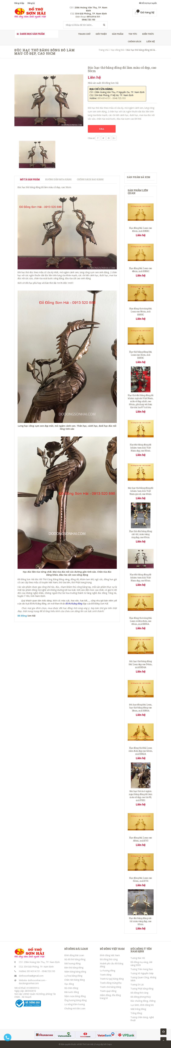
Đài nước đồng (71, 992)
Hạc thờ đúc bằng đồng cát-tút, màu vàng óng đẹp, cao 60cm (140, 534)
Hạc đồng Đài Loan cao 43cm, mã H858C (140, 229)
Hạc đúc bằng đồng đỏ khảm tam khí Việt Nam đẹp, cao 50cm (140, 447)
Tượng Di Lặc (137, 984)
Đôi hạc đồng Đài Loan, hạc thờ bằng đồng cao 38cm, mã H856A (140, 707)
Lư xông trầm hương (74, 1004)
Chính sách (134, 41)
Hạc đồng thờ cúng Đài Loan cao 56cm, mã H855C (140, 311)
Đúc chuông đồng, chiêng (143, 1000)
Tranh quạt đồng (108, 991)
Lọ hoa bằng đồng (73, 975)
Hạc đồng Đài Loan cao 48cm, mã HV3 (140, 839)
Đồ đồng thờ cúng (109, 959)
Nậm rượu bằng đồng (75, 996)
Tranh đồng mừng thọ (110, 982)
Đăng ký (31, 3)
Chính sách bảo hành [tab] (90, 179)
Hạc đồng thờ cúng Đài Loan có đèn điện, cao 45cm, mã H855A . (140, 621)
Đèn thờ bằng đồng (73, 967)
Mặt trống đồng (138, 1009)
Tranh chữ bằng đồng (110, 986)
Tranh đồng (105, 974)
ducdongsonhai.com (29, 983)
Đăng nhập (19, 3)
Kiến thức (148, 34)
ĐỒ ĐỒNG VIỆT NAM (112, 948)
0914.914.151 (33, 971)
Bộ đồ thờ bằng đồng (74, 959)
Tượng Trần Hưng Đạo (142, 969)
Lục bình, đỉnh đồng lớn (142, 1004)
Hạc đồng (69, 983)
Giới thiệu (101, 34)
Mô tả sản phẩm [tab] (30, 179)
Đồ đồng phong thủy (141, 996)
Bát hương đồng (72, 963)
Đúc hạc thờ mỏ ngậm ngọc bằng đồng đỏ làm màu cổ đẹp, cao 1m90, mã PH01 (140, 796)
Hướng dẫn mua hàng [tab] (58, 179)
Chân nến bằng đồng (74, 979)
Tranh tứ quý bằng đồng (112, 978)
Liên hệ (150, 41)
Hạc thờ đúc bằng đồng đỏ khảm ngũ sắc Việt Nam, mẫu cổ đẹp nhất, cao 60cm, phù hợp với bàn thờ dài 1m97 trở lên (140, 401)
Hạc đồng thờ (117, 49)
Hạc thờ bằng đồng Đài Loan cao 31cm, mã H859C (140, 354)
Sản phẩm (117, 34)
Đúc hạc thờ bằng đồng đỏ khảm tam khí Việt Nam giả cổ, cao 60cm (140, 490)
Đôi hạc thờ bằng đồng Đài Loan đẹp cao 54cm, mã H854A (140, 664)
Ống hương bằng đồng (75, 1000)
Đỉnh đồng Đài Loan (74, 955)
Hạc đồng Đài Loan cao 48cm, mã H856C (140, 270)
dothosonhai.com (36, 980)
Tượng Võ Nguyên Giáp (142, 973)
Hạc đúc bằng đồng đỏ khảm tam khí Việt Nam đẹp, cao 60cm (140, 577)
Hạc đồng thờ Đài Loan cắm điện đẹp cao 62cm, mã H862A (141, 750)
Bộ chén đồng (71, 988)
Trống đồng (136, 1013)
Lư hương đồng (107, 970)
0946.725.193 (48, 971)
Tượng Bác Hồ (138, 958)
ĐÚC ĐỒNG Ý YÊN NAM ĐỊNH (141, 950)
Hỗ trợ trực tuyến (148, 3)
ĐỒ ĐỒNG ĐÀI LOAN (76, 948)
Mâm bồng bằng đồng (75, 971)
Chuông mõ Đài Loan (74, 1008)
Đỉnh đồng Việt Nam (110, 955)
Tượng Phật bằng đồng (142, 988)
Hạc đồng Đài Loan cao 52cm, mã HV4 (140, 879)
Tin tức (132, 34)
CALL (101, 128)
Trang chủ (84, 34)
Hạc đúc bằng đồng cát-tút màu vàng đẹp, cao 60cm (140, 921)
